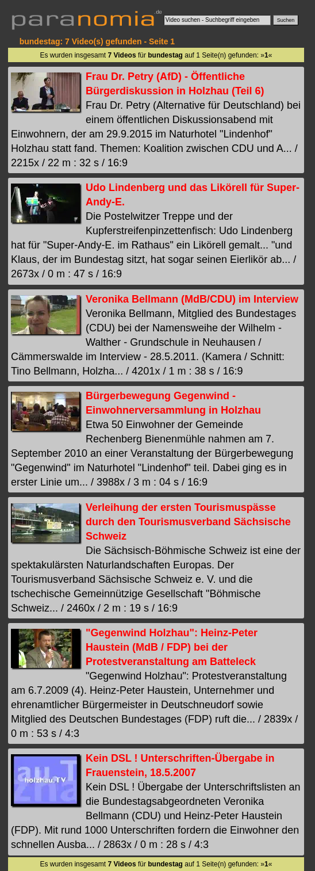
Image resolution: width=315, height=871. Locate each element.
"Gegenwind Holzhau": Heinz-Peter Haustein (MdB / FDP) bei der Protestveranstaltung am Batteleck (172, 647)
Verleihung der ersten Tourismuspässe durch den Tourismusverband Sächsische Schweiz (188, 522)
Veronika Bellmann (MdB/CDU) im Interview (192, 299)
